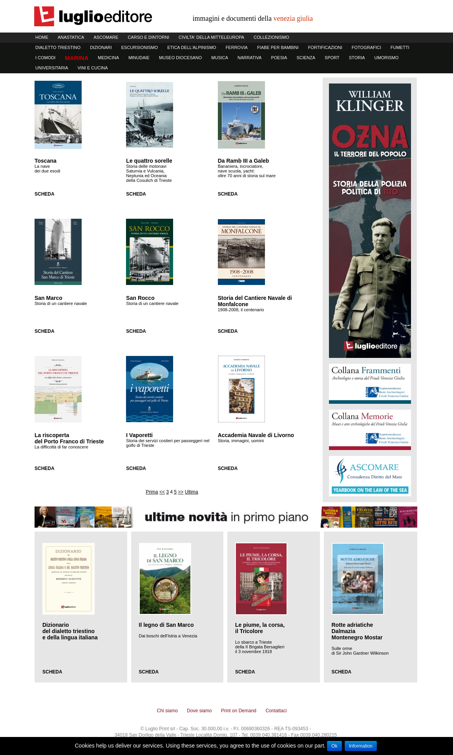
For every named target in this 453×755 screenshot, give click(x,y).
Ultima (191, 492)
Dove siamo (199, 710)
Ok (334, 746)
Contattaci (276, 710)
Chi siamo (167, 710)
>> (180, 492)
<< (162, 492)
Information (361, 746)
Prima (152, 492)
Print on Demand (238, 710)
